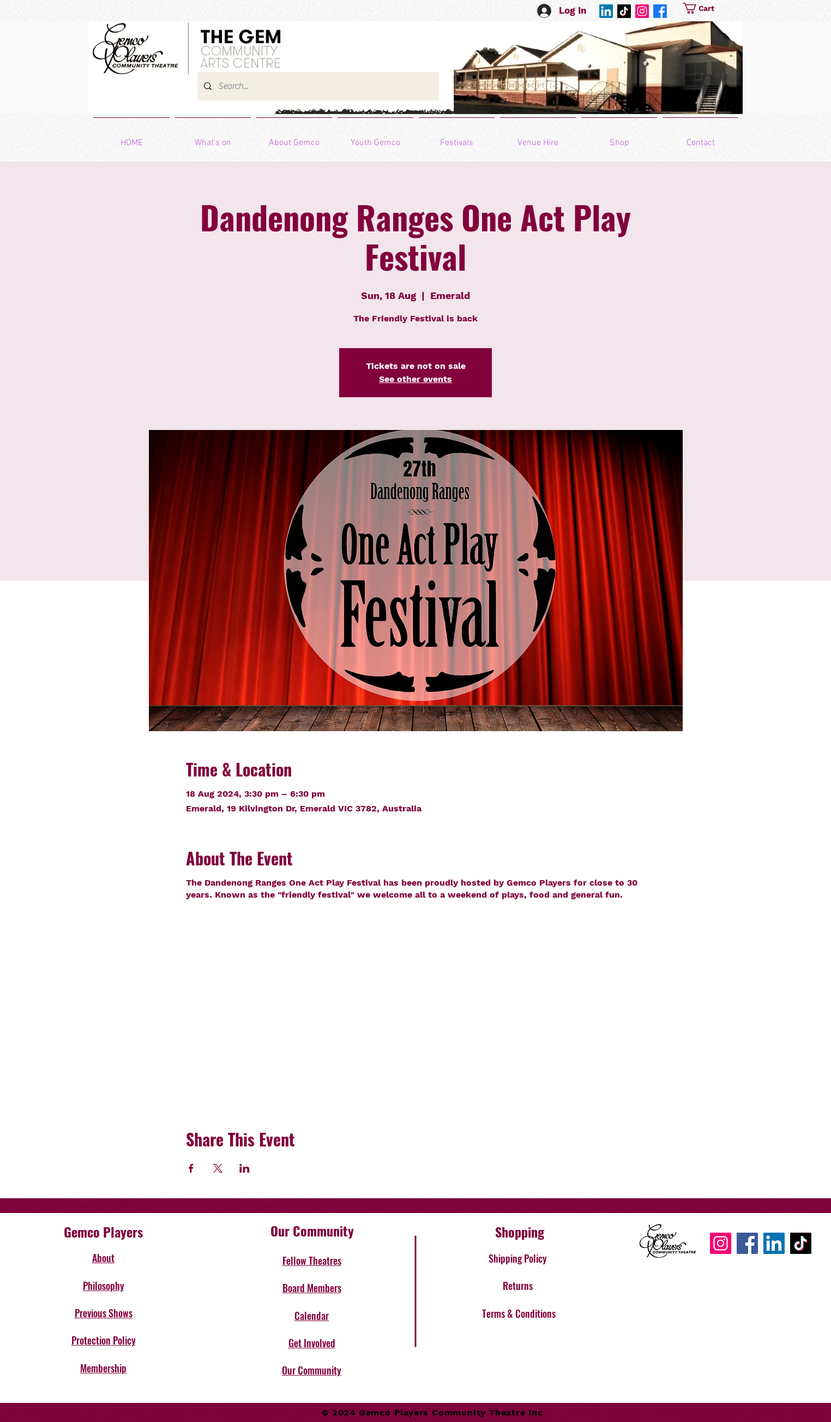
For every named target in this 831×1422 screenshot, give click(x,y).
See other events (415, 379)
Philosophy (103, 1285)
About (103, 1258)
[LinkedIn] (606, 11)
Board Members (311, 1288)
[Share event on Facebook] (191, 1168)
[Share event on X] (218, 1168)
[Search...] (317, 86)
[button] (712, 8)
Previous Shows (104, 1313)
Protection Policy (103, 1340)
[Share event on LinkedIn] (244, 1168)
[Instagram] (642, 11)
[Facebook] (660, 11)
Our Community (311, 1370)
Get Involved (311, 1343)
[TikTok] (624, 11)
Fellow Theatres (311, 1260)
